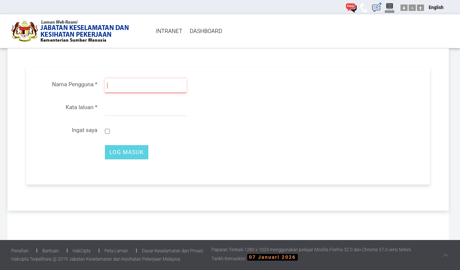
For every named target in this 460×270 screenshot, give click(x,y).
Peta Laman (113, 251)
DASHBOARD (206, 31)
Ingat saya (84, 130)
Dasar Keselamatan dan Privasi (169, 251)
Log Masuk (126, 152)
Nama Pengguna (74, 84)
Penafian (19, 251)
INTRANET (169, 31)
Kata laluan (81, 107)
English (436, 7)
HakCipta (79, 251)
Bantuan (47, 251)
